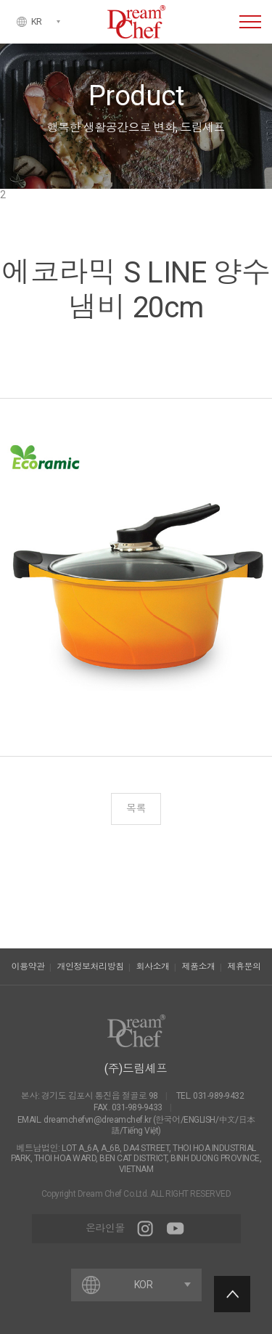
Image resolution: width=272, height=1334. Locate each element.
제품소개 (198, 966)
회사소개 (153, 966)
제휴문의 (244, 966)
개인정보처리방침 (90, 966)
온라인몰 (105, 1228)
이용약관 (28, 966)
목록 (136, 808)
